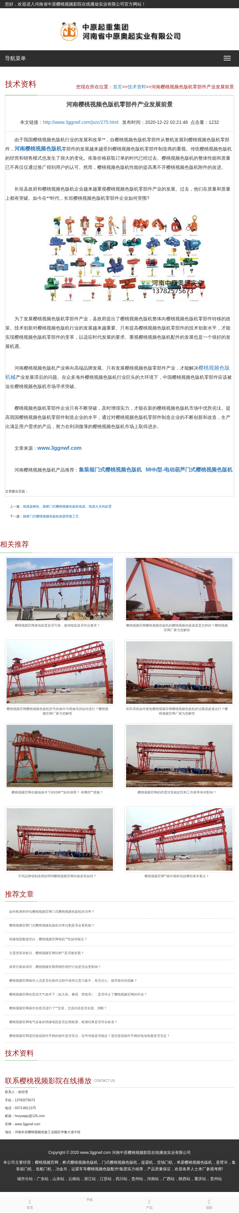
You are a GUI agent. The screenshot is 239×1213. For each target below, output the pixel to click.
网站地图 (13, 12)
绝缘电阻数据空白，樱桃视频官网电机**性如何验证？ (48, 939)
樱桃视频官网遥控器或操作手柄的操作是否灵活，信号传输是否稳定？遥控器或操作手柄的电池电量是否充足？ (89, 1036)
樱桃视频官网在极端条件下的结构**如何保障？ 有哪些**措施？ (57, 792)
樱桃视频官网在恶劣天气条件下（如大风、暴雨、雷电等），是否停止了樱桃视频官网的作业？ (78, 994)
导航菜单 (15, 58)
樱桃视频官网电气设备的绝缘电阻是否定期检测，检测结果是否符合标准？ (63, 1022)
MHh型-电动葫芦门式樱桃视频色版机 (189, 469)
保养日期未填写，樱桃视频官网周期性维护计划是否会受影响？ (55, 967)
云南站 (74, 1179)
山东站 (58, 1179)
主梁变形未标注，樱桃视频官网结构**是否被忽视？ (46, 953)
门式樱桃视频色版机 (119, 1162)
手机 (90, 1199)
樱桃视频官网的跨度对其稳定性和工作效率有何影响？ (177, 792)
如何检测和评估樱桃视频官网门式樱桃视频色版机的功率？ (52, 911)
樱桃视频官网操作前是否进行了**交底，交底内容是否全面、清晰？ (58, 1008)
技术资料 (137, 86)
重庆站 (200, 1179)
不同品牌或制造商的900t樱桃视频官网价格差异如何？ (57, 876)
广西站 (169, 1179)
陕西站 (184, 1179)
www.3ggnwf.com (59, 448)
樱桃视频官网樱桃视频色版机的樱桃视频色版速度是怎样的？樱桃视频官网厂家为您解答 (177, 628)
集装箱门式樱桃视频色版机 (110, 469)
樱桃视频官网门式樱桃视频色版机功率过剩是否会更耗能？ (52, 925)
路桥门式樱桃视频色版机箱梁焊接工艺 (51, 516)
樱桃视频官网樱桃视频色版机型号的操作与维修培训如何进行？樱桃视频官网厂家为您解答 (57, 711)
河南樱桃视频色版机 (38, 148)
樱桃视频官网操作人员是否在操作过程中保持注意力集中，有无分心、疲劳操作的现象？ (73, 980)
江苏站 (106, 1179)
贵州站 (137, 1179)
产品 (149, 1203)
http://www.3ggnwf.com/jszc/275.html (81, 122)
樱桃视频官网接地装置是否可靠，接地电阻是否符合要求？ (57, 625)
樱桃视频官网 (46, 1162)
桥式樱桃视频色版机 (80, 1162)
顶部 (209, 1203)
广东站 (43, 1179)
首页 (117, 86)
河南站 (153, 1179)
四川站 (121, 1179)
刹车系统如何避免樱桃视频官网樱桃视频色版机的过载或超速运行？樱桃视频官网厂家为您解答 (177, 711)
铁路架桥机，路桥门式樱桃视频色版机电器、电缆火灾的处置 (67, 506)
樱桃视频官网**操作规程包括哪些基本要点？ (176, 876)
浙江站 (90, 1179)
